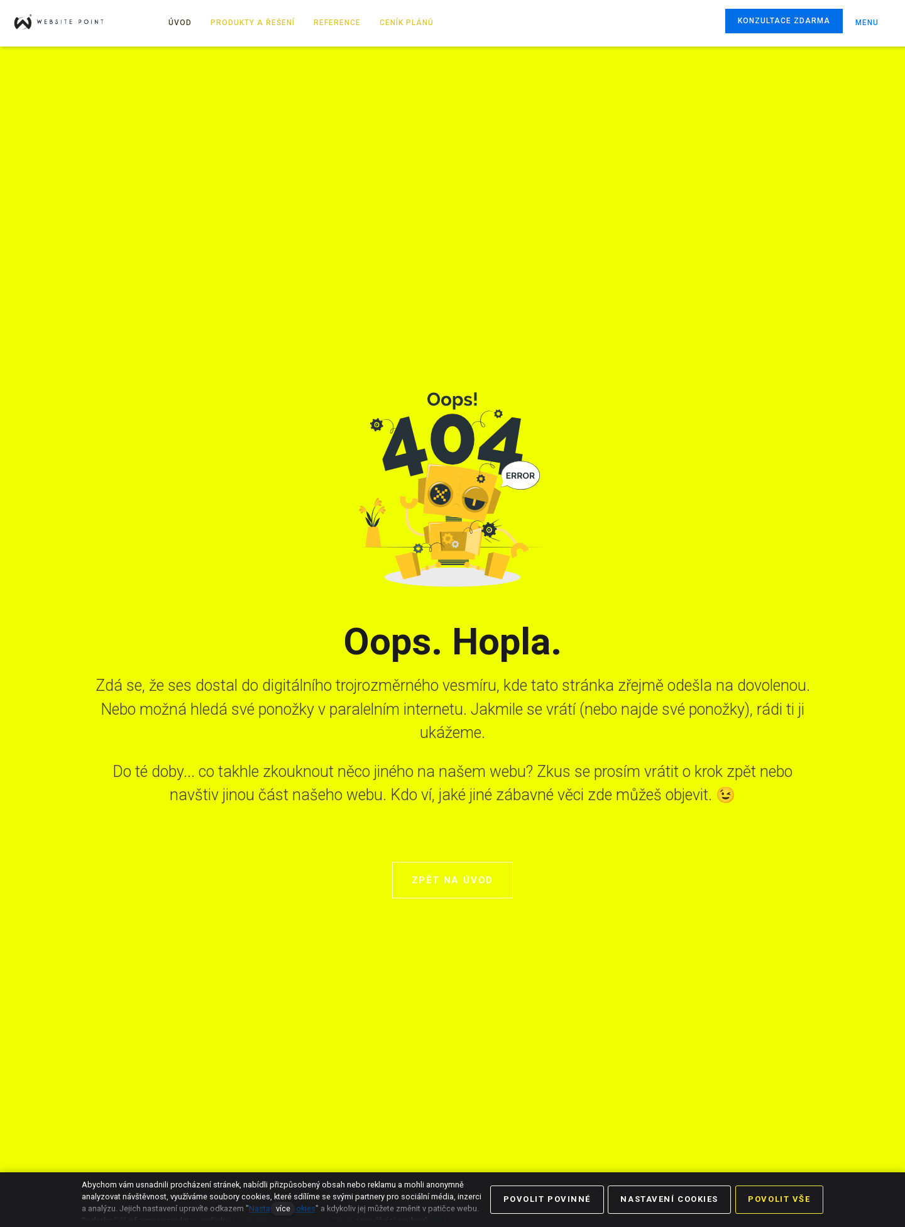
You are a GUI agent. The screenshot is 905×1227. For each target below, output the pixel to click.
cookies (444, 1220)
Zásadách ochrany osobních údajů (290, 1220)
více (283, 1208)
